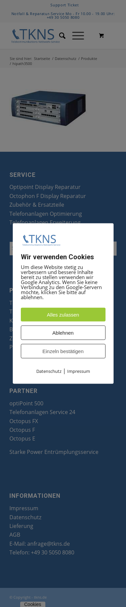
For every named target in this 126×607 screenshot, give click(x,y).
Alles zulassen (63, 315)
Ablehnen (63, 333)
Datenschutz (48, 371)
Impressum (78, 371)
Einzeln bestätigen (63, 351)
